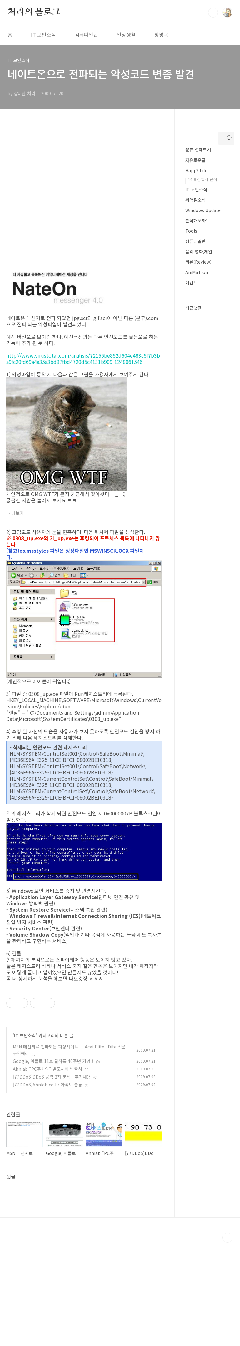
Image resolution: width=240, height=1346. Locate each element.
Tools (191, 231)
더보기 (18, 513)
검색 (213, 12)
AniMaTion (196, 272)
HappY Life (196, 170)
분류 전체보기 (198, 149)
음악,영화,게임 (198, 251)
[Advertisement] (84, 1041)
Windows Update (203, 210)
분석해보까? (196, 220)
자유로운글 (195, 160)
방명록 (161, 34)
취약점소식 (195, 200)
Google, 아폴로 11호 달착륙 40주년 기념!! (53, 1164)
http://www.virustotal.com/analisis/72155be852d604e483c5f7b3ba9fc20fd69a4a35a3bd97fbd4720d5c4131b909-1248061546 (83, 358)
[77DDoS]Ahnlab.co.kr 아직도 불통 (47, 1188)
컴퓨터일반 (86, 34)
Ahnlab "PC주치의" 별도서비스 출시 (47, 1172)
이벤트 (191, 282)
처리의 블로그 (34, 12)
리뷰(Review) (198, 262)
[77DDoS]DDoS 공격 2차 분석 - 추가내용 (52, 1180)
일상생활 (126, 34)
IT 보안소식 (43, 34)
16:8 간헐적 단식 (202, 179)
